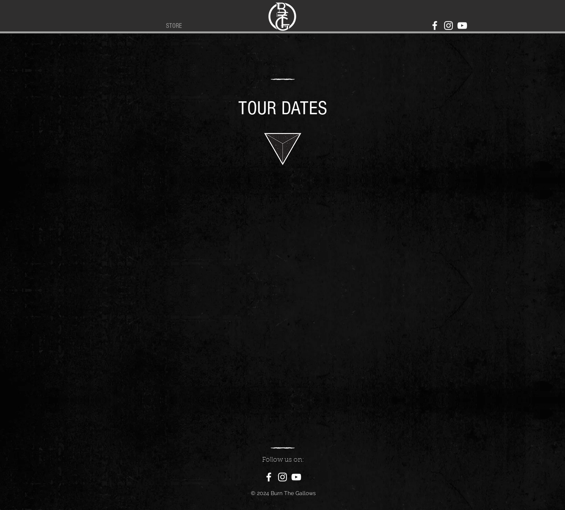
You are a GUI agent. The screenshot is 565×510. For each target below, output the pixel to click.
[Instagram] (448, 25)
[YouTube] (462, 25)
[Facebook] (435, 25)
